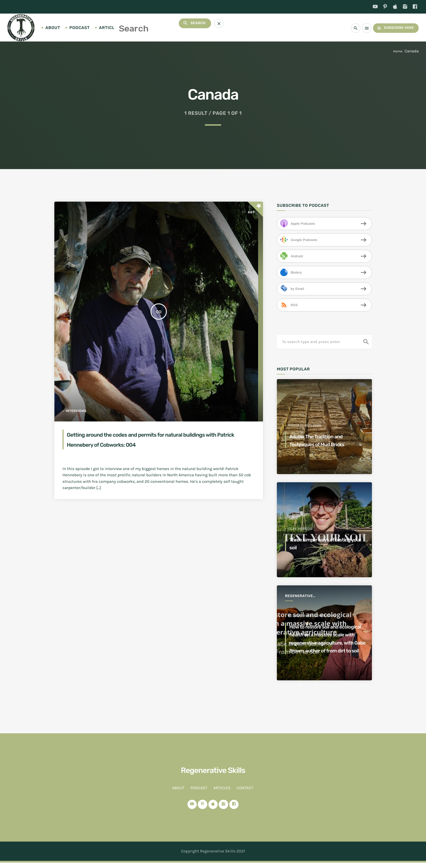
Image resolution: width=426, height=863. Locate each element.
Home (398, 51)
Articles (109, 27)
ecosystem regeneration (312, 600)
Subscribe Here (393, 28)
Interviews (76, 411)
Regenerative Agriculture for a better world (303, 596)
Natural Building (304, 425)
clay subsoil (300, 529)
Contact (139, 27)
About (52, 27)
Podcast (79, 27)
